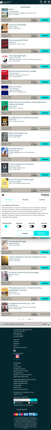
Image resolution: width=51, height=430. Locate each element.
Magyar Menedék (22, 409)
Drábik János (13, 305)
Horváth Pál (13, 292)
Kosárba (45, 20)
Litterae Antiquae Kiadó (20, 389)
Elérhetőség (17, 363)
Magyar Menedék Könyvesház (6, 3)
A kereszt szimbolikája (17, 25)
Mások (11, 9)
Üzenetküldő (17, 367)
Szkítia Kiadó (17, 387)
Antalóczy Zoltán (14, 166)
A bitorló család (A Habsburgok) (21, 179)
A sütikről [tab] (42, 199)
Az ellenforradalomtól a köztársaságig (24, 272)
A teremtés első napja (17, 241)
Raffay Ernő (13, 120)
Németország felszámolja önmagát (22, 71)
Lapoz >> (30, 319)
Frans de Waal (13, 11)
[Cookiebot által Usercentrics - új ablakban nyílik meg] (42, 195)
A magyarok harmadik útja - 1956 (22, 303)
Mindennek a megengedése (41, 233)
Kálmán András (14, 243)
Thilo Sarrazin (13, 73)
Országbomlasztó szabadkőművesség (23, 118)
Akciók (15, 345)
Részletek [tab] (25, 199)
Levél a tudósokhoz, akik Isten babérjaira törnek (27, 257)
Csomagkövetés (18, 373)
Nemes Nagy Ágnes (15, 135)
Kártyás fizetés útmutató (21, 371)
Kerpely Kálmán (14, 151)
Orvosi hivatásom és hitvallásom (21, 164)
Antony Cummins (15, 58)
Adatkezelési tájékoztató (21, 377)
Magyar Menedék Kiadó (21, 381)
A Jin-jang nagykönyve (17, 56)
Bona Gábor (13, 106)
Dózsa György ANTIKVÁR (18, 40)
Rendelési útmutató (19, 369)
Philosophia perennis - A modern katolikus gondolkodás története (25, 289)
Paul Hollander (14, 89)
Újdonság (16, 343)
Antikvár (16, 341)
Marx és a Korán (15, 87)
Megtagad (25, 233)
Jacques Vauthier (14, 259)
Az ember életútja (16, 148)
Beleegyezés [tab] (8, 199)
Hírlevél (16, 365)
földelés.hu (25, 428)
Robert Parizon (14, 274)
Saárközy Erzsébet (15, 182)
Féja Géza (12, 42)
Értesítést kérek (45, 128)
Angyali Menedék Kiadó (20, 383)
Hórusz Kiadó (17, 385)
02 (22, 319)
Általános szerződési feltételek (23, 375)
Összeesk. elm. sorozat (20, 347)
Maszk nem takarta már (18, 133)
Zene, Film (17, 339)
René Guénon (13, 27)
